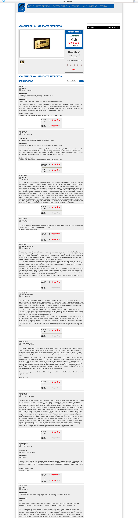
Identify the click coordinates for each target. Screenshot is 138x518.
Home (31, 6)
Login (64, 1)
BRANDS (93, 6)
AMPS (84, 6)
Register (70, 1)
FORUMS (103, 6)
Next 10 (81, 81)
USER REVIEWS (43, 6)
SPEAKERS (74, 6)
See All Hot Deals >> (113, 27)
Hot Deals (91, 27)
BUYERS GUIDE (60, 6)
